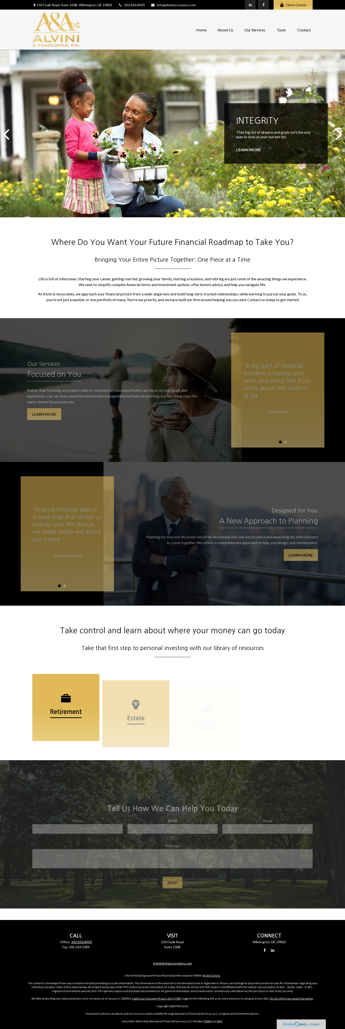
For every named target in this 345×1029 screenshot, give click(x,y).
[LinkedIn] (250, 5)
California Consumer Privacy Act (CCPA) (156, 998)
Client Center (293, 5)
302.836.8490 (131, 5)
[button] (201, 29)
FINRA (208, 1021)
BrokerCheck (211, 975)
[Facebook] (263, 5)
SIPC (220, 1021)
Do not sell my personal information (291, 998)
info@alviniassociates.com (173, 5)
